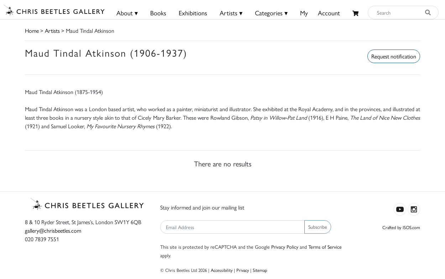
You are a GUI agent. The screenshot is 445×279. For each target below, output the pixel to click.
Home (32, 30)
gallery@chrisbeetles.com (53, 230)
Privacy (242, 270)
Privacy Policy (284, 246)
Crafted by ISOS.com (401, 227)
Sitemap (260, 270)
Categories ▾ (271, 12)
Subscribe (317, 226)
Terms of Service (325, 246)
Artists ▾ (231, 12)
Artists (52, 30)
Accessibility (221, 270)
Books (158, 12)
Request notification (393, 56)
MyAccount (320, 12)
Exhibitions (193, 12)
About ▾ (127, 12)
